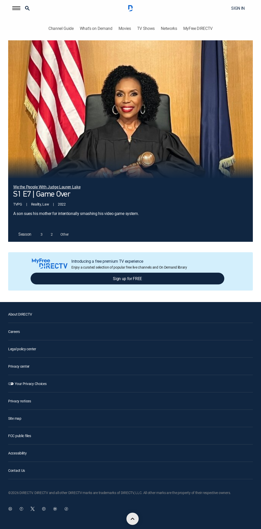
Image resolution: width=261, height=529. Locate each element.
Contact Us (16, 470)
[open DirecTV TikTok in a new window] (66, 509)
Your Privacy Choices (30, 383)
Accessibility (17, 453)
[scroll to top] (132, 518)
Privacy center (19, 366)
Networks (169, 28)
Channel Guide (61, 28)
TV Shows (146, 28)
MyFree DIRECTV (198, 28)
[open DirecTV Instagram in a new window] (44, 509)
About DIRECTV (20, 314)
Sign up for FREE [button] (127, 278)
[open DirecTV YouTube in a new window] (55, 509)
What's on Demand (96, 28)
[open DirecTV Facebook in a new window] (21, 509)
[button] (16, 8)
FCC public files (19, 435)
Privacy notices (19, 401)
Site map (14, 418)
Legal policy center (22, 348)
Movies (125, 28)
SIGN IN (238, 8)
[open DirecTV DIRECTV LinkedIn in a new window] (10, 509)
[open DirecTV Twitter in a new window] (33, 509)
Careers (14, 331)
